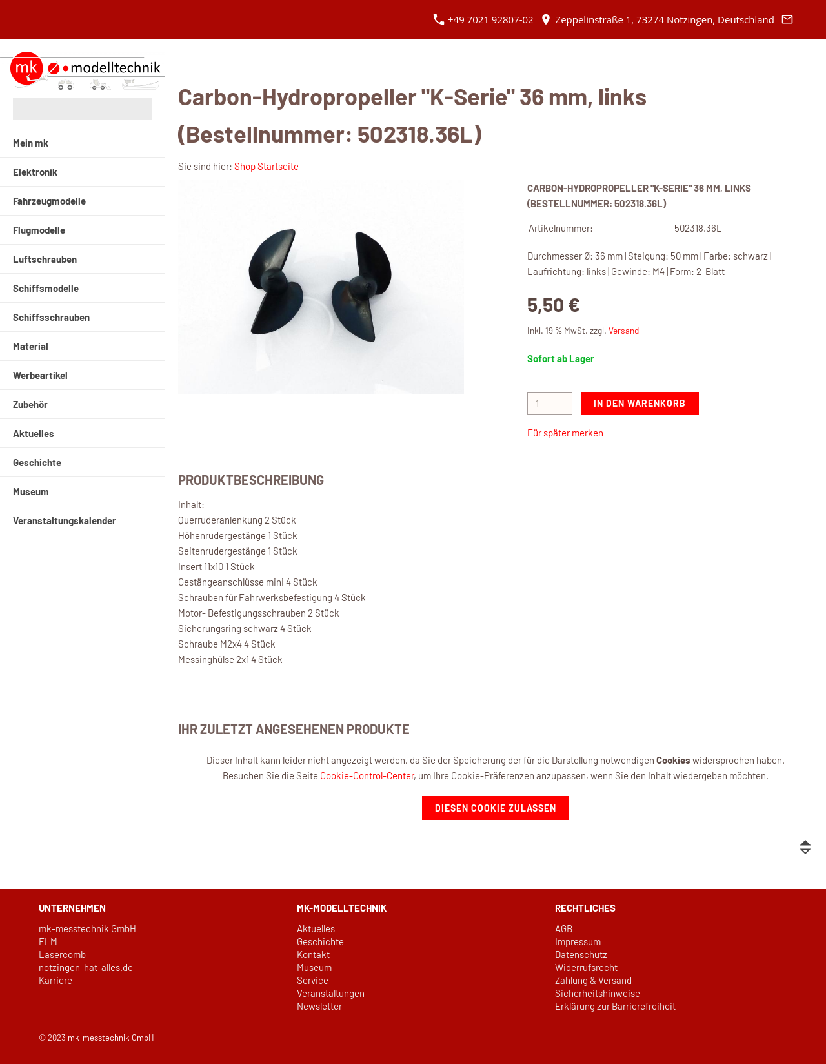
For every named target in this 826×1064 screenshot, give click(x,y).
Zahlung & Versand (593, 980)
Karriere (55, 980)
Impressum (578, 941)
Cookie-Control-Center (367, 775)
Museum (314, 967)
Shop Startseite (266, 166)
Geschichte (320, 941)
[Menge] (549, 403)
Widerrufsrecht (586, 967)
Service (312, 980)
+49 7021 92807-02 (483, 19)
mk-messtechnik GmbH (87, 928)
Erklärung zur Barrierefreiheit (615, 1006)
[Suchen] (82, 109)
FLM (48, 941)
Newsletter (319, 1006)
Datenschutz (581, 954)
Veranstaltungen (331, 993)
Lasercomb (62, 954)
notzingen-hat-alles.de (86, 967)
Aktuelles (316, 928)
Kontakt (313, 954)
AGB (563, 928)
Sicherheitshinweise (597, 993)
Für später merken (565, 432)
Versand (624, 330)
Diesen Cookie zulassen (495, 808)
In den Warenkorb (640, 403)
